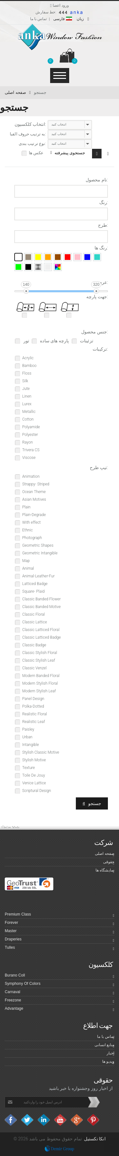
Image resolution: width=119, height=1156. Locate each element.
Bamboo (29, 365)
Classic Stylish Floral (39, 652)
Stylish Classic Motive (40, 752)
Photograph (32, 538)
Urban (27, 737)
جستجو (40, 92)
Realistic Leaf (33, 721)
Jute (26, 388)
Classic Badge (34, 645)
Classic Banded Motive (41, 607)
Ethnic (27, 530)
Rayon (27, 442)
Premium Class (59, 915)
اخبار (111, 1054)
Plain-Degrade (34, 515)
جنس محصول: (94, 331)
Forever (59, 923)
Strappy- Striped (35, 484)
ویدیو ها (108, 1062)
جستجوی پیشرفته (67, 152)
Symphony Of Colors (59, 984)
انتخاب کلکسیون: (30, 124)
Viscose (29, 457)
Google (77, 1120)
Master (59, 932)
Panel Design (33, 698)
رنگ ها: (101, 247)
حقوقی (109, 863)
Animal (28, 568)
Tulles (59, 948)
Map (26, 561)
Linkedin (44, 1120)
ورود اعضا (59, 5)
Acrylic (28, 358)
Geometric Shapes (37, 545)
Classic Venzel (34, 668)
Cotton (28, 419)
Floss (26, 373)
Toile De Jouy (33, 775)
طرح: (103, 225)
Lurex (26, 404)
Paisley (28, 729)
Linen (26, 396)
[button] (50, 56)
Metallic (29, 411)
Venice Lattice (34, 783)
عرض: (102, 282)
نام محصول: (97, 179)
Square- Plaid (33, 591)
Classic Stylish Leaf (38, 660)
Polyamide (31, 427)
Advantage (59, 1009)
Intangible (30, 744)
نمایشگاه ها (105, 871)
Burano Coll (59, 976)
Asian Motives (34, 499)
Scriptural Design (36, 790)
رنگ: (103, 202)
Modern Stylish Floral (40, 683)
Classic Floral (33, 614)
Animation (31, 476)
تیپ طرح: (99, 467)
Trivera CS (30, 450)
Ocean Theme (34, 492)
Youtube (60, 1120)
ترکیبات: (100, 349)
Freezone (59, 1001)
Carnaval (59, 993)
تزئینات (86, 340)
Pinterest (93, 1120)
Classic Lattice (34, 622)
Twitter (27, 1120)
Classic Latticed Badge (41, 637)
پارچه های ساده (54, 340)
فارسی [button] (71, 19)
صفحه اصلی (18, 92)
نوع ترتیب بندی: (32, 143)
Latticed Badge (35, 584)
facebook (11, 1120)
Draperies (59, 940)
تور (25, 340)
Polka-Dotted (33, 706)
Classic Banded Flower (41, 599)
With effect (31, 522)
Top (111, 1145)
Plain (26, 507)
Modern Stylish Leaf (39, 691)
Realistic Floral (34, 714)
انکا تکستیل (95, 1138)
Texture (28, 767)
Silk (25, 381)
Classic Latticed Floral (40, 629)
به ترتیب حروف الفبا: (28, 134)
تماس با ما (38, 19)
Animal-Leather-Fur (38, 576)
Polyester (30, 434)
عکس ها (36, 152)
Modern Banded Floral (40, 675)
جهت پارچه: (97, 296)
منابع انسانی (104, 1046)
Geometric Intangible (39, 553)
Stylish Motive (34, 760)
